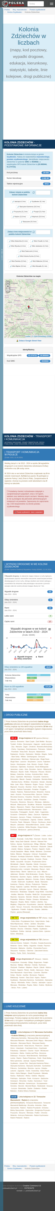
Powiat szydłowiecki (37, 10)
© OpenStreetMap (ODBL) (42, 336)
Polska (7, 10)
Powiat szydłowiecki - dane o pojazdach (29, 512)
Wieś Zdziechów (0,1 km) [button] (18, 241)
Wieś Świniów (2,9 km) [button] (17, 261)
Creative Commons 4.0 (32, 1186)
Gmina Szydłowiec (14, 12)
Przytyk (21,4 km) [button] (38, 212)
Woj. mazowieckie (19, 10)
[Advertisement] (27, 112)
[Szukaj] (35, 3)
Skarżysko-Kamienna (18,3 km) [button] (28, 207)
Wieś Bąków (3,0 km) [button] (18, 266)
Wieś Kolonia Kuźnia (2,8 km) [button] (28, 256)
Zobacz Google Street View (30, 341)
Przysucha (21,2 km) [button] (19, 212)
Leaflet (27, 336)
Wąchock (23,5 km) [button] (37, 217)
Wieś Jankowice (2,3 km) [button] (39, 246)
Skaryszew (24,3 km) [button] (29, 222)
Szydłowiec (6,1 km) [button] (37, 202)
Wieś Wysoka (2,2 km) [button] (17, 246)
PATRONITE (29, 1188)
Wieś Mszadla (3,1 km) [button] (38, 266)
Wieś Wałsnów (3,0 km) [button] (39, 261)
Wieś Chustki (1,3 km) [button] (40, 241)
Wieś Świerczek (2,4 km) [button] (29, 251)
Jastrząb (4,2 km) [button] (19, 202)
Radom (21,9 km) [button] (19, 217)
